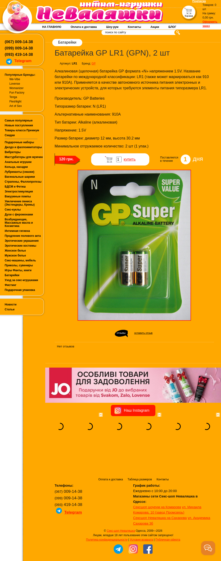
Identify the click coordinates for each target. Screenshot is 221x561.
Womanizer (16, 88)
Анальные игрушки (18, 162)
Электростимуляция (19, 191)
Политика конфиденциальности (106, 510)
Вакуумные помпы (18, 196)
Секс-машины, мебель (20, 260)
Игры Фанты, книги (18, 270)
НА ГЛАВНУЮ (51, 27)
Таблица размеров (139, 450)
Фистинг (10, 285)
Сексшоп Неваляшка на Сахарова (160, 488)
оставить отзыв (143, 332)
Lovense (14, 83)
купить (130, 159)
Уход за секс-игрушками (21, 280)
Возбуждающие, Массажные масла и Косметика (19, 223)
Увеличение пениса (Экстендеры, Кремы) (20, 203)
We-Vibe (14, 79)
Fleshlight (15, 101)
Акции (154, 27)
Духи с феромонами (19, 214)
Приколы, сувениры (19, 265)
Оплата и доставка (84, 27)
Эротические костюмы (20, 245)
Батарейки (12, 275)
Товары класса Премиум (22, 130)
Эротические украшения (22, 240)
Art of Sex (15, 106)
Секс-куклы (13, 209)
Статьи (10, 309)
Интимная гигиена (17, 231)
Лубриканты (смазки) (19, 171)
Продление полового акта (23, 235)
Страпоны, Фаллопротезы (23, 181)
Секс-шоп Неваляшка (121, 501)
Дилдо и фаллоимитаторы (23, 147)
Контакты (134, 27)
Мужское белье (15, 255)
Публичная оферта (167, 510)
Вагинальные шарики (20, 176)
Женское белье (15, 250)
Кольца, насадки (16, 167)
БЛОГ (172, 27)
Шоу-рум (112, 27)
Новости (10, 304)
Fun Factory (16, 92)
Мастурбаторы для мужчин (24, 157)
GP (94, 63)
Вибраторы (13, 152)
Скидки (10, 135)
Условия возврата (141, 510)
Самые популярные (19, 120)
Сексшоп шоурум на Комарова (157, 478)
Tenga (13, 97)
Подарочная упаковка (20, 290)
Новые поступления (19, 125)
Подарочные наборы (19, 142)
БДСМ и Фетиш (15, 186)
